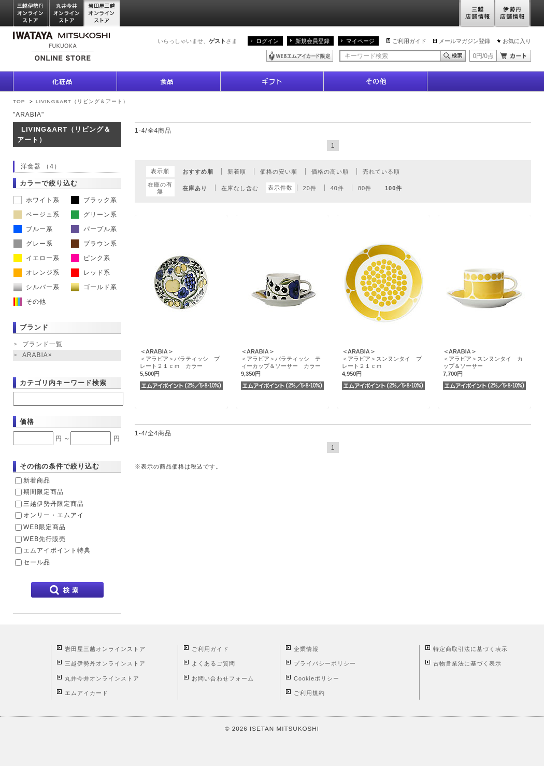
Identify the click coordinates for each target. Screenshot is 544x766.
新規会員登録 (312, 41)
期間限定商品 (43, 491)
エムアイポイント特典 (57, 550)
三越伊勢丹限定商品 (53, 503)
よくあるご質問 (213, 663)
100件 (393, 188)
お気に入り (517, 41)
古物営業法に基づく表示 (467, 663)
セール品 (36, 562)
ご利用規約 (309, 693)
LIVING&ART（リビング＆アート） (82, 101)
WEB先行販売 (44, 539)
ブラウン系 (94, 243)
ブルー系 (33, 229)
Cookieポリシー (316, 678)
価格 (27, 421)
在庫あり (194, 188)
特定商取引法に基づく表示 (470, 649)
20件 (310, 188)
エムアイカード (86, 693)
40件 (337, 188)
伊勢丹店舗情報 (513, 13)
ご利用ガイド (409, 41)
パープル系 (94, 229)
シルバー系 (36, 287)
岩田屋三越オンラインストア (102, 13)
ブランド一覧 (42, 344)
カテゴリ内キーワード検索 (63, 383)
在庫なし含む (240, 188)
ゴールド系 (94, 287)
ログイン (267, 41)
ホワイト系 (36, 200)
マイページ (360, 41)
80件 (364, 188)
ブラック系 (94, 200)
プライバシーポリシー (325, 663)
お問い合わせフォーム (223, 678)
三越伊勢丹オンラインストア (31, 13)
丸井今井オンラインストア (66, 13)
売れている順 (381, 171)
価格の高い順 (330, 171)
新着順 (236, 171)
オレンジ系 (36, 272)
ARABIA (38, 355)
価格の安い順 (278, 171)
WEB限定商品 (44, 527)
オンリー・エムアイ (53, 515)
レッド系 (90, 272)
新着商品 (36, 480)
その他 (29, 301)
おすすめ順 (197, 171)
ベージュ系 (36, 214)
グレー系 (33, 243)
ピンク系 (90, 258)
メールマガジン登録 (464, 41)
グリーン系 (94, 214)
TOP (19, 101)
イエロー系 (36, 258)
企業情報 (306, 649)
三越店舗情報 (477, 13)
